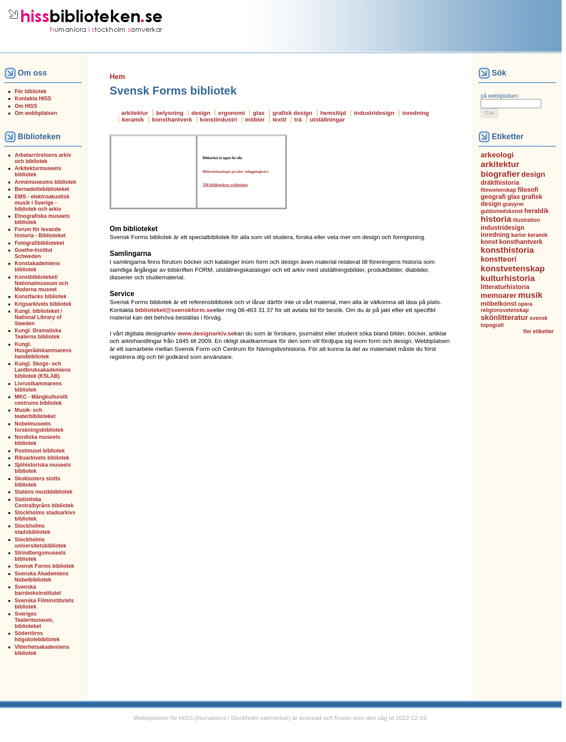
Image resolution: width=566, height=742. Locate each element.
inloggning (252, 172)
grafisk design (292, 113)
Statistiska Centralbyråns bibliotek (44, 502)
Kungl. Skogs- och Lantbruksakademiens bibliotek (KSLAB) (43, 370)
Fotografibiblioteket (39, 243)
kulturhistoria (508, 278)
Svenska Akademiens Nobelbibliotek (42, 577)
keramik (133, 119)
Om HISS (26, 106)
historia (496, 219)
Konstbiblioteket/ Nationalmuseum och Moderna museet (41, 283)
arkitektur (135, 113)
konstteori (498, 259)
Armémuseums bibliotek (45, 182)
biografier (500, 174)
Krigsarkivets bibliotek (43, 304)
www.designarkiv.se (205, 333)
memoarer (498, 295)
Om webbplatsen (36, 113)
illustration (526, 220)
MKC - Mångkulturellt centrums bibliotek (41, 400)
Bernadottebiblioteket (42, 189)
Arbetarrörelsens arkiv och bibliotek (43, 158)
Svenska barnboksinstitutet (38, 590)
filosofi (527, 189)
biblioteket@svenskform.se (174, 310)
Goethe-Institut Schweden (33, 253)
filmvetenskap (498, 190)
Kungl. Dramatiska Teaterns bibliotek (38, 333)
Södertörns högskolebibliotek (37, 636)
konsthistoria (507, 250)
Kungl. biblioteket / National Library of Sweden (38, 317)
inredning (415, 113)
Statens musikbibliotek (44, 492)
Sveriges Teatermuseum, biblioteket (34, 620)
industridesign (374, 113)
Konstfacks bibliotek (40, 296)
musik (530, 295)
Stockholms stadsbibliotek (32, 529)
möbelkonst (498, 303)
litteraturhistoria (505, 286)
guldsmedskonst (502, 211)
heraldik (536, 210)
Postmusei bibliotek (40, 451)
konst (489, 241)
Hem (117, 76)
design (200, 113)
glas (259, 113)
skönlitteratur (504, 317)
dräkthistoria (500, 182)
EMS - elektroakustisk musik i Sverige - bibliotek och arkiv (42, 203)
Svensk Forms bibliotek (44, 566)
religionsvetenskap (505, 310)
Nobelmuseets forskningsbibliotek (39, 427)
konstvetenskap (513, 268)
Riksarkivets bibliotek (42, 458)
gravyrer (513, 204)
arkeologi (497, 155)
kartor (518, 235)
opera (525, 304)
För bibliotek (30, 91)
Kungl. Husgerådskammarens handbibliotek (43, 350)
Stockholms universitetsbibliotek (40, 543)
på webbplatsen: (500, 96)
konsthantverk (172, 119)
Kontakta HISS (33, 98)
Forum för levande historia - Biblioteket (40, 232)
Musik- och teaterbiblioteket (35, 413)
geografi (493, 196)
